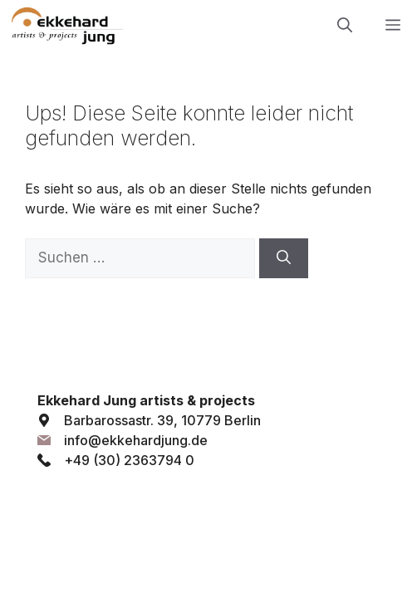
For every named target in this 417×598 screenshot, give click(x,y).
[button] (345, 25)
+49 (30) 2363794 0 (129, 460)
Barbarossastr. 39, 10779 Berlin (162, 420)
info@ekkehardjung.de (136, 440)
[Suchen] (283, 258)
